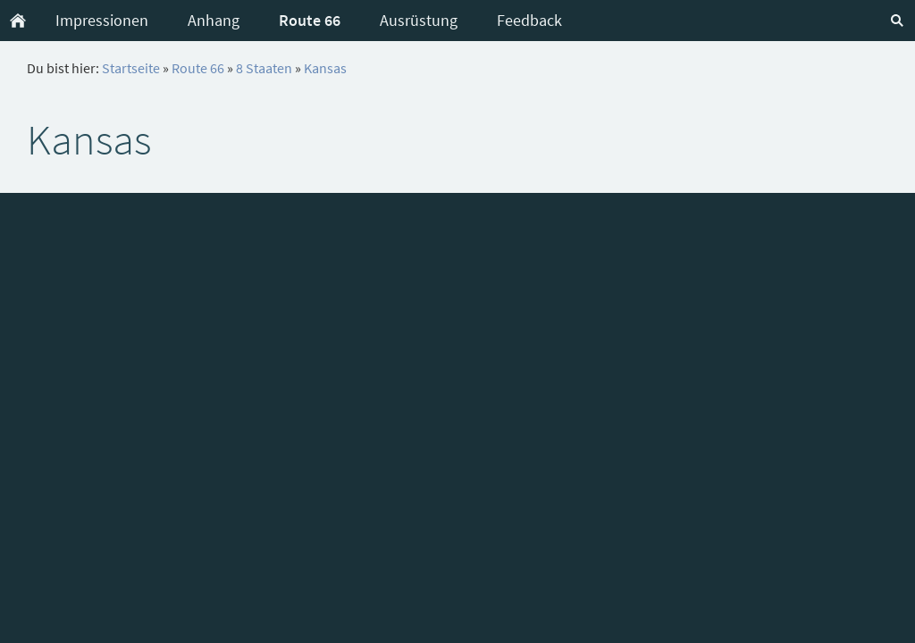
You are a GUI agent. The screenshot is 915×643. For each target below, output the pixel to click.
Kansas (325, 68)
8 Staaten (264, 68)
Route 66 (198, 68)
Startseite (131, 68)
